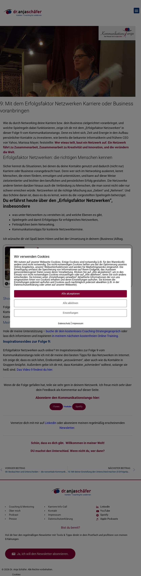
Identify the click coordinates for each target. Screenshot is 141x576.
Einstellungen (70, 312)
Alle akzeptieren (71, 293)
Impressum (77, 323)
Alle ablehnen (70, 303)
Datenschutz (64, 323)
